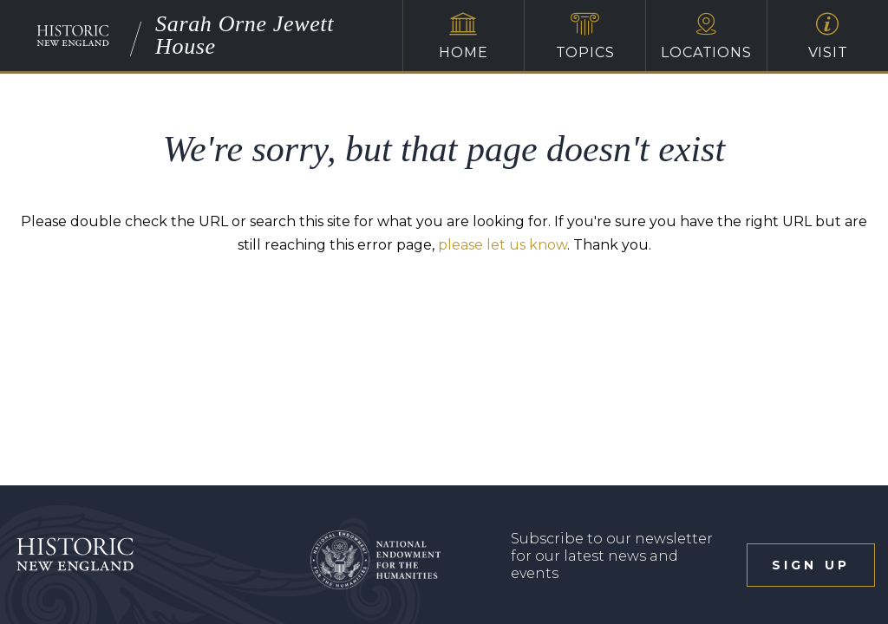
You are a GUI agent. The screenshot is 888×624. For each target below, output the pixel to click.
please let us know (502, 245)
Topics (585, 36)
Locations (706, 36)
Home (463, 36)
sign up (811, 565)
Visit (827, 36)
